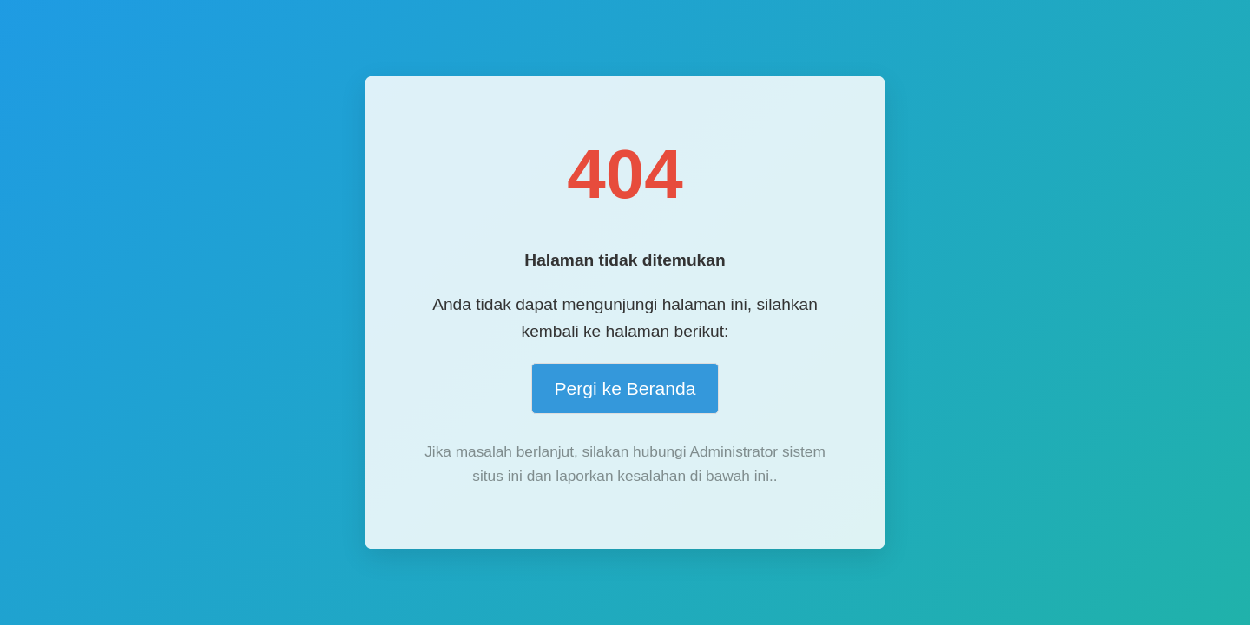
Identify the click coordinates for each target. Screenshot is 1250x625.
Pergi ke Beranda (624, 388)
